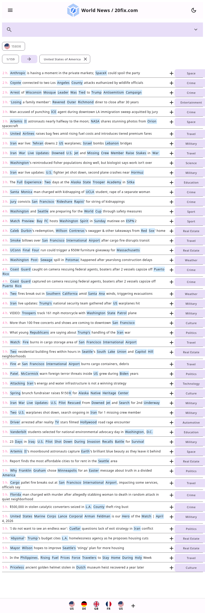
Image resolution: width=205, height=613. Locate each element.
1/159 (10, 59)
